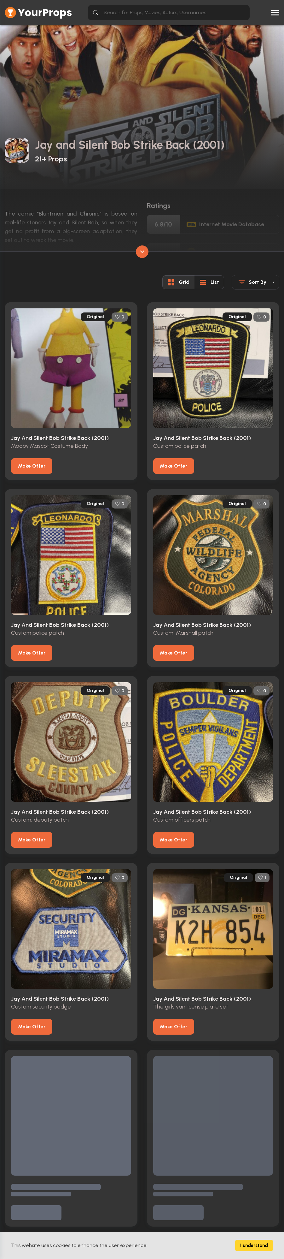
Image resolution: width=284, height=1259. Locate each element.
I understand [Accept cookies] (254, 1245)
